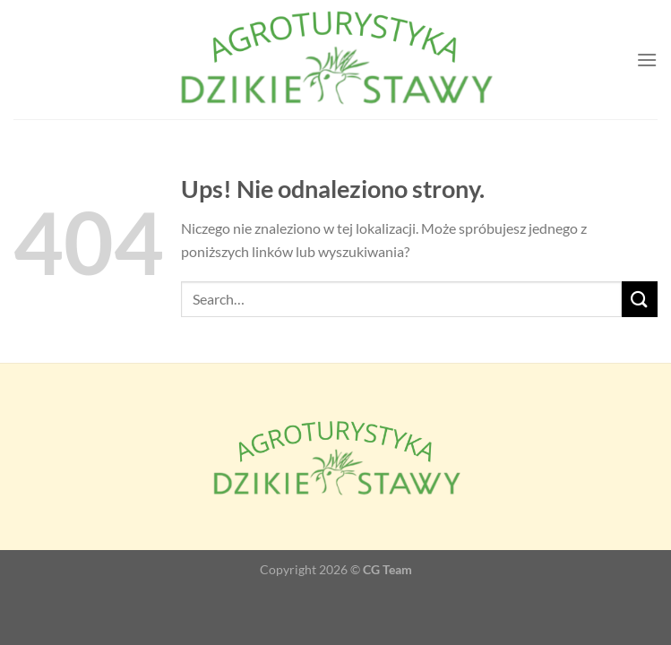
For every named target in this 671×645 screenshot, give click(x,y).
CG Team (387, 569)
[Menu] (647, 60)
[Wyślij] (640, 298)
